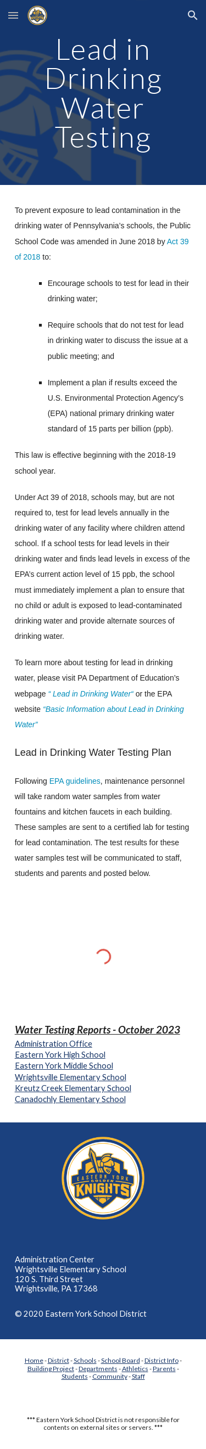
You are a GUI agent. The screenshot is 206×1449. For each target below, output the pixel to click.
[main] (103, 92)
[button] (13, 15)
